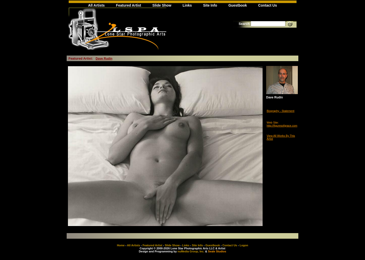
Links (187, 5)
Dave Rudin (104, 58)
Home (121, 245)
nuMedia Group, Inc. (190, 251)
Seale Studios (217, 251)
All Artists (96, 5)
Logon (244, 245)
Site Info (210, 5)
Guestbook (237, 5)
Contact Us (267, 5)
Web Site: (273, 122)
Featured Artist (128, 5)
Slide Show (161, 5)
